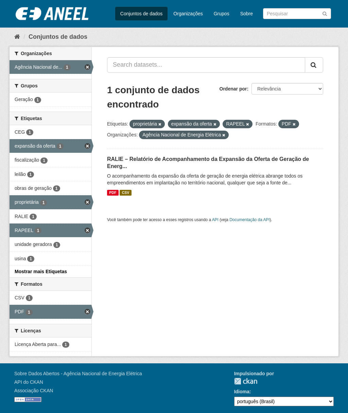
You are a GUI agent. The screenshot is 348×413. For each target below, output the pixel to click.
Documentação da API (249, 219)
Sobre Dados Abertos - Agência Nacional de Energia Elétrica (78, 373)
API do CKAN (28, 382)
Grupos (221, 13)
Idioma (241, 391)
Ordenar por (233, 89)
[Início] (17, 36)
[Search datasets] (297, 13)
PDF (112, 193)
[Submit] (325, 13)
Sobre (246, 13)
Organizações (188, 13)
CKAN (245, 381)
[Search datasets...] (206, 65)
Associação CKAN (33, 390)
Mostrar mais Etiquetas (41, 271)
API (215, 219)
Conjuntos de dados (141, 13)
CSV (125, 193)
